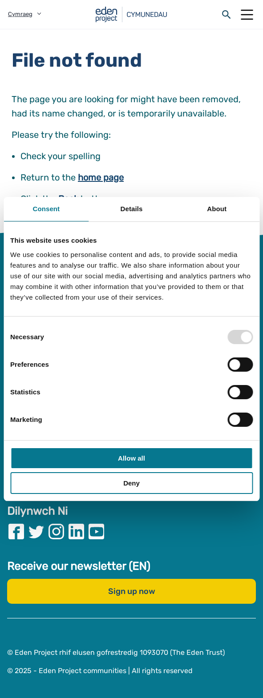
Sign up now (131, 591)
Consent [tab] (46, 209)
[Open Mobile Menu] (247, 14)
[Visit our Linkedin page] (76, 531)
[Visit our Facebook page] (16, 531)
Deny (131, 483)
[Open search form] (226, 14)
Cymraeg (20, 14)
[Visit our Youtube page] (96, 531)
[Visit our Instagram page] (56, 531)
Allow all (131, 458)
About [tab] (217, 209)
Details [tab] (132, 209)
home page (101, 177)
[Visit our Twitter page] (36, 531)
